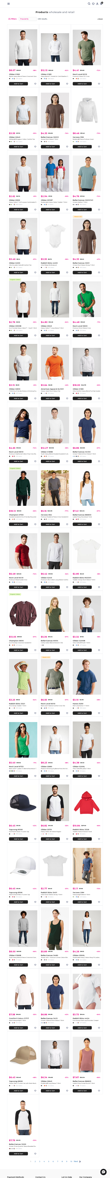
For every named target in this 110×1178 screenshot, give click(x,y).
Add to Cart (18, 86)
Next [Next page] (77, 1163)
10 (71, 1164)
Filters (12, 21)
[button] (103, 1172)
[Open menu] (9, 5)
